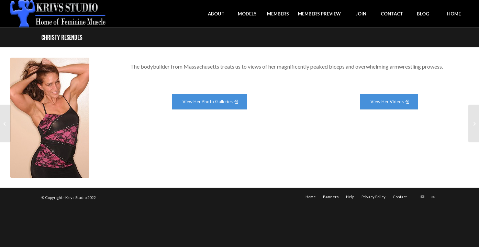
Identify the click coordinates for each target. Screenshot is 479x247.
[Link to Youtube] (422, 196)
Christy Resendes (61, 37)
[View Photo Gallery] (209, 101)
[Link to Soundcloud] (432, 196)
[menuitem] (216, 13)
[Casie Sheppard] (5, 123)
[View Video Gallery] (389, 101)
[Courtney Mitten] (473, 123)
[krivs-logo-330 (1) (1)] (58, 13)
